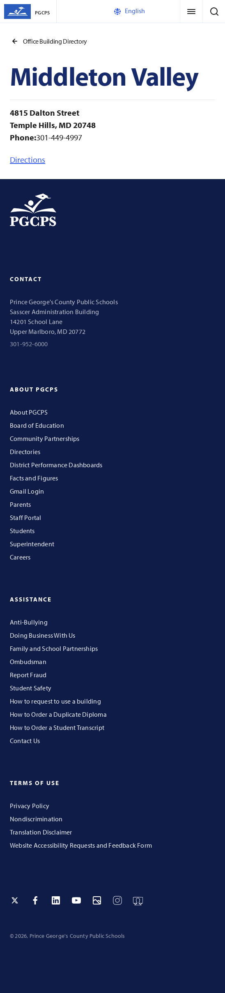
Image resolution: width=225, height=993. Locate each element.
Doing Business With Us (43, 635)
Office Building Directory (48, 41)
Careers (20, 557)
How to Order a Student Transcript (57, 727)
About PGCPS (29, 412)
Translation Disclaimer (41, 832)
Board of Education (37, 425)
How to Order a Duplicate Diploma (58, 714)
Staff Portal (25, 517)
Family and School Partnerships (54, 648)
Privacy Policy (29, 806)
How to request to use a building (55, 701)
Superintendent (32, 544)
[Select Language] (147, 11)
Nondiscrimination (36, 819)
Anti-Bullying (29, 622)
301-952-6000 (29, 344)
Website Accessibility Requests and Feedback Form (81, 845)
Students (22, 531)
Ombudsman (28, 661)
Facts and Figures (34, 478)
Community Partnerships (45, 438)
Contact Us (25, 741)
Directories (25, 452)
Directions (27, 159)
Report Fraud (28, 675)
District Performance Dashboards (56, 465)
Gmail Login (27, 491)
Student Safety (30, 688)
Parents (20, 504)
